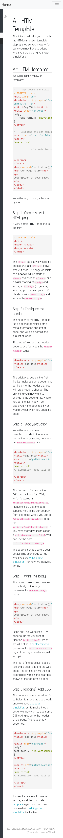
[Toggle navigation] (56, 4)
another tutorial (40, 644)
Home (6, 5)
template (18, 804)
